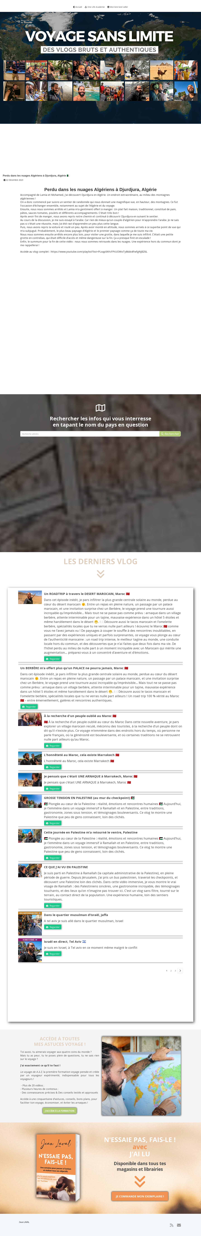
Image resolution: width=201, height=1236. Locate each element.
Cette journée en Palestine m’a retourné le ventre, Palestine (90, 832)
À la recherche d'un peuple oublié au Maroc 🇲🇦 (80, 716)
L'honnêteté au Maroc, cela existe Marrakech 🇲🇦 (81, 755)
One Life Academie (95, 7)
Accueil (77, 7)
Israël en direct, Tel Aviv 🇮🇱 (65, 941)
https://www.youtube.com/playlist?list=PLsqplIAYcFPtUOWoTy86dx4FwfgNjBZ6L (99, 251)
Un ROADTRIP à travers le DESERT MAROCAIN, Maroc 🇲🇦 (87, 594)
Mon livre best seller (117, 7)
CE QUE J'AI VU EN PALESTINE (66, 867)
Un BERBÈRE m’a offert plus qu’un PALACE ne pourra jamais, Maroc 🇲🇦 (74, 668)
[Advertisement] (100, 151)
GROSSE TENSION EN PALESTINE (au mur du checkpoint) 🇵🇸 (89, 798)
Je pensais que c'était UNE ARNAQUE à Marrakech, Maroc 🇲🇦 (90, 776)
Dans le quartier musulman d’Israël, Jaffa (76, 915)
